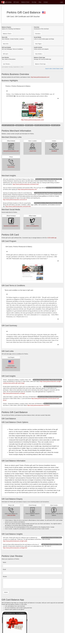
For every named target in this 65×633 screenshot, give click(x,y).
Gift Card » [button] (6, 54)
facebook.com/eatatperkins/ (11, 226)
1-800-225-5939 (11, 515)
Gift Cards (16, 2)
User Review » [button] (7, 64)
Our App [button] (34, 2)
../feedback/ (54, 151)
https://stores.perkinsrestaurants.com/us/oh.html (18, 206)
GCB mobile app (52, 237)
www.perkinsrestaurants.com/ (11, 151)
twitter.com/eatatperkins (32, 226)
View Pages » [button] (38, 43)
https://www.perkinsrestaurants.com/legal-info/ (15, 548)
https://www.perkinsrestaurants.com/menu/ (38, 405)
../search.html (32, 151)
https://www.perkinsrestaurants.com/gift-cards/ (15, 541)
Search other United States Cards (54, 68)
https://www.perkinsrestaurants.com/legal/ (14, 393)
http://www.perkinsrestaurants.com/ (40, 77)
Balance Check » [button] (7, 33)
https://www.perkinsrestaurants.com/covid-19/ (15, 199)
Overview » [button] (38, 33)
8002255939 (11, 167)
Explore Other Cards (11, 367)
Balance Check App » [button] (40, 64)
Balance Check (25, 2)
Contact (46, 2)
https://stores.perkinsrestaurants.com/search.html (26, 184)
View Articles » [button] (39, 54)
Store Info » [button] (6, 43)
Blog (40, 2)
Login (61, 2)
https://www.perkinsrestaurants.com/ (27, 189)
